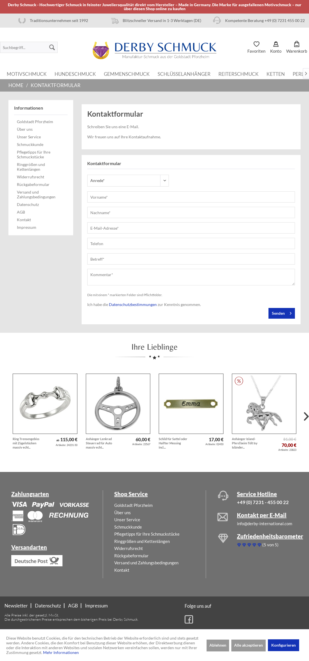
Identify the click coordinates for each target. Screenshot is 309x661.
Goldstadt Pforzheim (35, 121)
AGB (21, 212)
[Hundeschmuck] (75, 73)
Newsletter (16, 605)
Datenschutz (28, 204)
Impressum (26, 227)
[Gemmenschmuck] (127, 73)
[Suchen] (52, 47)
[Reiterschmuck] (238, 73)
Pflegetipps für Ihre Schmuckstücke (33, 154)
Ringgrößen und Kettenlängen (31, 167)
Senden (282, 312)
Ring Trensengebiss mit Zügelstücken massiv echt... (26, 443)
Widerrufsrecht (30, 176)
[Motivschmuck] (27, 73)
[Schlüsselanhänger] (184, 73)
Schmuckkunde (30, 144)
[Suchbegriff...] (29, 47)
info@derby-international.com (264, 523)
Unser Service (29, 136)
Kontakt (24, 219)
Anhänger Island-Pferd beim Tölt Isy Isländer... (245, 443)
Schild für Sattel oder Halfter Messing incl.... (173, 443)
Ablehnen (217, 645)
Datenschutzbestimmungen (133, 304)
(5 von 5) (258, 544)
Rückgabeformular (33, 184)
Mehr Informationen (61, 652)
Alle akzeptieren (248, 645)
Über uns (25, 129)
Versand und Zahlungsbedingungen (36, 194)
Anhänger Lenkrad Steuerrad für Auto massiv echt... (99, 443)
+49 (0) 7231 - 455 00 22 (263, 502)
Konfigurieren (283, 645)
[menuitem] (29, 47)
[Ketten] (276, 73)
